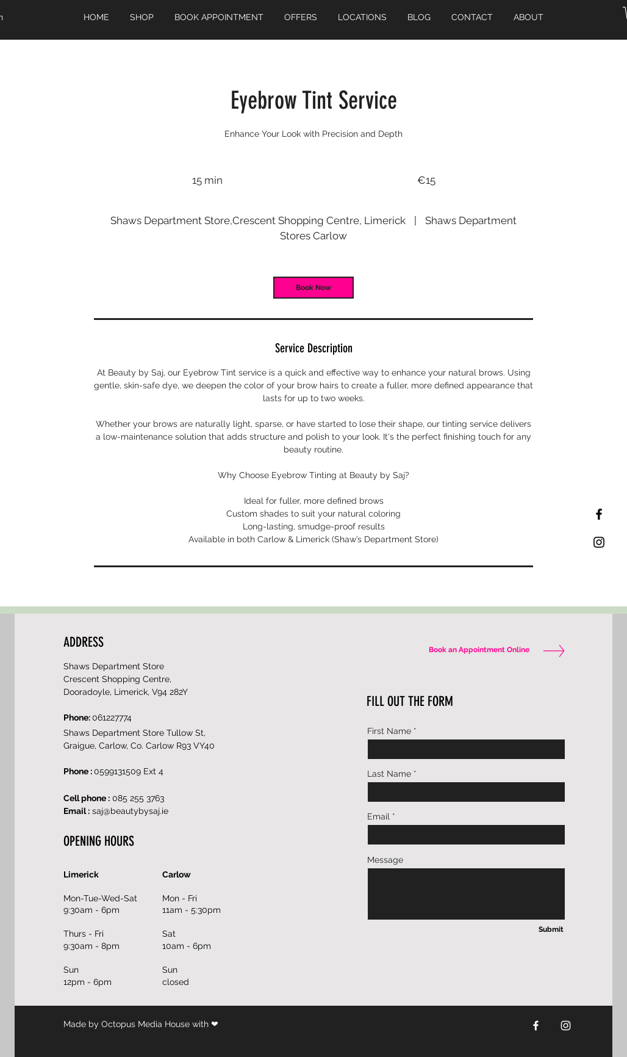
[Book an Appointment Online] (476, 650)
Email (378, 816)
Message (385, 859)
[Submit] (550, 930)
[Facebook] (535, 1025)
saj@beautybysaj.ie (130, 811)
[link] (313, 288)
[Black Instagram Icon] (599, 542)
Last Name (389, 773)
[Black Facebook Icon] (599, 514)
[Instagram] (565, 1025)
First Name (389, 731)
